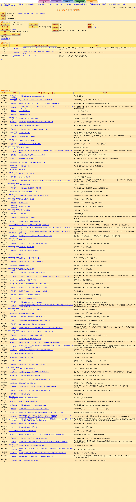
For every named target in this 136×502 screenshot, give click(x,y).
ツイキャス (95, 27)
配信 (103, 4)
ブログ (37, 13)
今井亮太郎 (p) (5, 39)
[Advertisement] (59, 74)
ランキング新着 (39, 4)
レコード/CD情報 (21, 13)
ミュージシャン (75, 4)
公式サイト (30, 13)
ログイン (134, 7)
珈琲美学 (13, 29)
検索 (4, 4)
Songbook (80, 2)
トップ (8, 5)
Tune (56, 2)
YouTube (116, 4)
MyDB (44, 2)
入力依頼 (30, 4)
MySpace (42, 13)
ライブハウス (54, 4)
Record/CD (68, 2)
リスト (20, 4)
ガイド (11, 4)
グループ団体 (92, 4)
